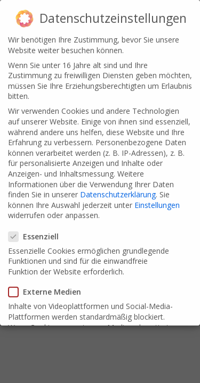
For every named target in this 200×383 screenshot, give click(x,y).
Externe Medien (48, 289)
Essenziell (37, 233)
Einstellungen (157, 201)
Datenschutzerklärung (118, 191)
